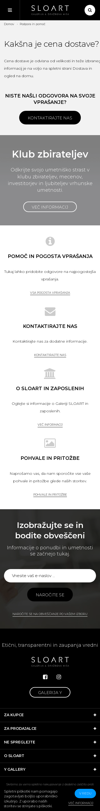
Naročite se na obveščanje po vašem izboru (50, 614)
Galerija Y (50, 692)
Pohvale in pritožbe (50, 494)
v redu (85, 793)
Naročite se (50, 594)
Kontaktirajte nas (50, 117)
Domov (9, 24)
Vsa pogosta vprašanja (50, 293)
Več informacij (50, 207)
